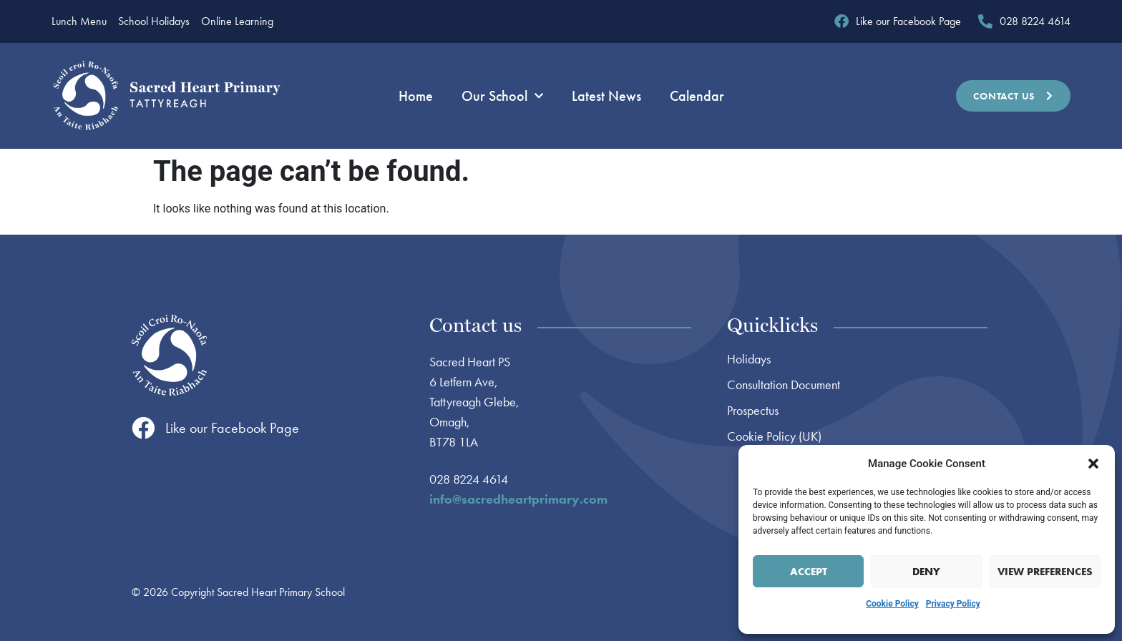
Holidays (749, 359)
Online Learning (237, 21)
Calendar (697, 96)
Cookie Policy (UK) (774, 436)
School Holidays (154, 21)
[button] (1093, 463)
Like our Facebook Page (232, 428)
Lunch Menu (79, 21)
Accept (808, 571)
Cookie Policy (892, 604)
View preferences (1045, 571)
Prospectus (753, 410)
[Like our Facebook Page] (143, 427)
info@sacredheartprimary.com (518, 499)
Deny (926, 571)
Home (416, 96)
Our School (502, 96)
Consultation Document (783, 385)
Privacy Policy (953, 604)
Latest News (606, 96)
